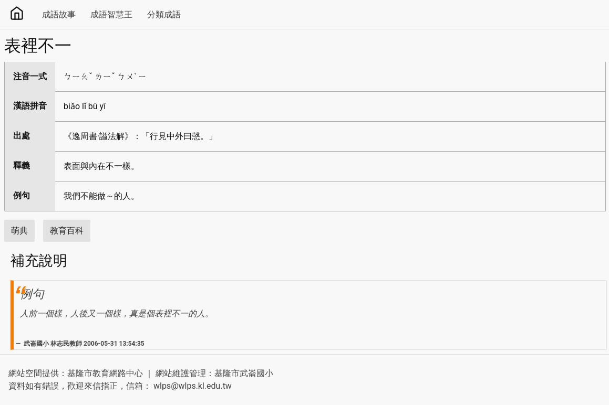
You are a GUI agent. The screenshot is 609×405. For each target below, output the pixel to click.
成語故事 (59, 14)
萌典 (19, 231)
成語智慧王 (111, 14)
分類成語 (164, 14)
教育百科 (67, 231)
